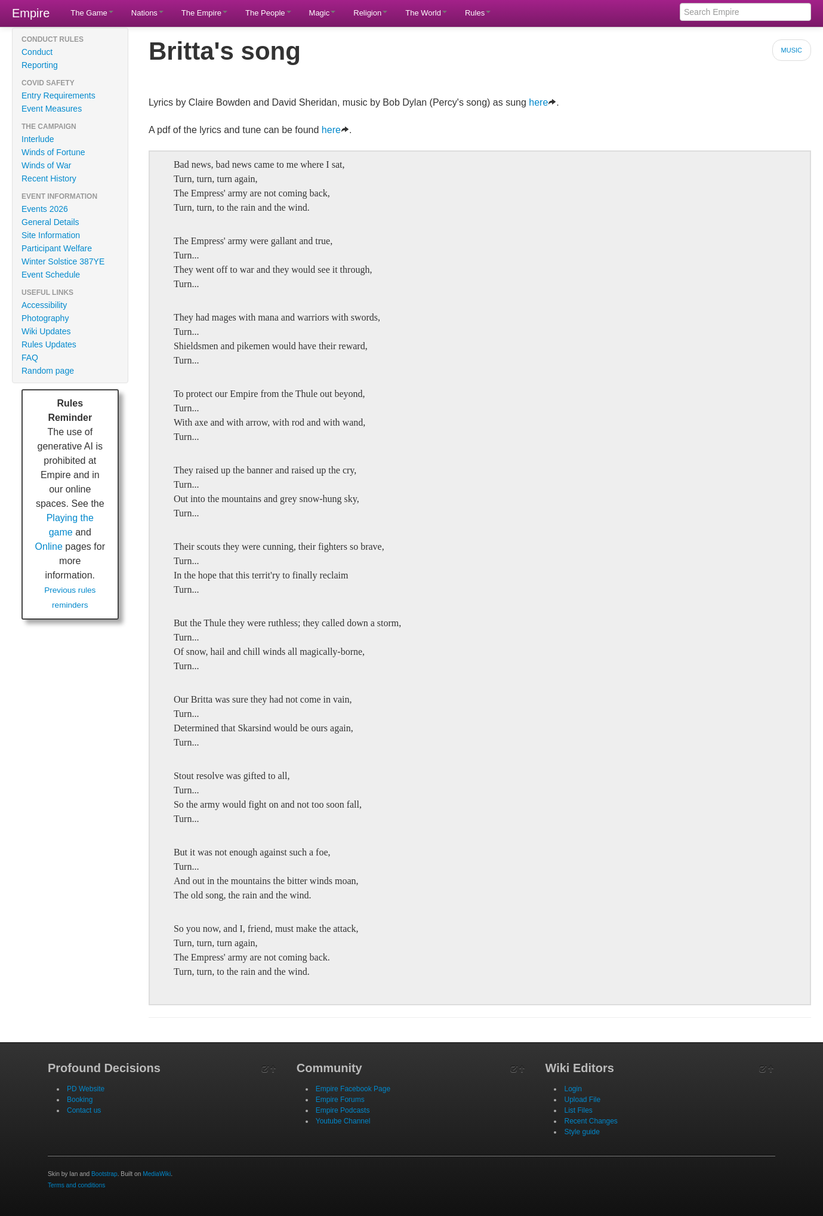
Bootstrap (104, 1174)
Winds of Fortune (53, 152)
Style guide (581, 1132)
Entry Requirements (58, 95)
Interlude (37, 139)
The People (268, 12)
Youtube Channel (343, 1121)
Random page (47, 370)
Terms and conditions (76, 1185)
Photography (45, 318)
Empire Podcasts (343, 1110)
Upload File (582, 1099)
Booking (80, 1099)
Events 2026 (44, 209)
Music (791, 50)
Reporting (39, 65)
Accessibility (44, 305)
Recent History (48, 178)
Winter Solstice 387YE (62, 261)
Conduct (37, 52)
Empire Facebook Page (353, 1089)
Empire (31, 13)
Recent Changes (590, 1121)
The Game (91, 12)
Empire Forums (340, 1099)
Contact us (84, 1110)
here (542, 102)
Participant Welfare (56, 248)
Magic (322, 12)
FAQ (29, 357)
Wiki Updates (45, 331)
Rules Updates (48, 344)
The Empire (204, 12)
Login (572, 1089)
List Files (578, 1110)
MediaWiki (157, 1174)
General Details (50, 222)
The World (426, 12)
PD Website (85, 1089)
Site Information (50, 235)
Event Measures (51, 108)
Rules (478, 12)
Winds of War (46, 165)
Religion (370, 12)
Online (49, 546)
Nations (147, 12)
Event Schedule (50, 274)
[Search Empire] (745, 12)
